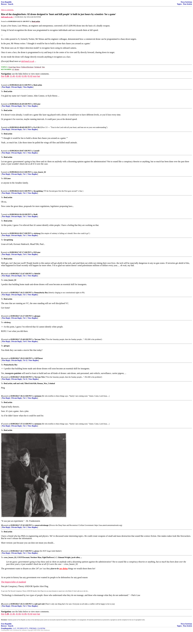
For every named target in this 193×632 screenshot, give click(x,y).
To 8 (24, 341)
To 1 (24, 106)
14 (2, 358)
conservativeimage (41, 525)
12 (2, 316)
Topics (179, 4)
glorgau (37, 316)
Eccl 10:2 (36, 127)
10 (2, 274)
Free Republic (6, 2)
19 (2, 551)
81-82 (30, 76)
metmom (37, 396)
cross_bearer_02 (39, 172)
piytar (36, 551)
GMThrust (38, 358)
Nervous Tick (39, 339)
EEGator (36, 104)
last (38, 76)
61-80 (24, 76)
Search (10, 4)
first (2, 76)
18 (2, 525)
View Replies (28, 87)
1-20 (7, 76)
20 (2, 604)
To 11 (25, 379)
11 (2, 293)
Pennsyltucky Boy (41, 293)
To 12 (25, 360)
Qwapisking (38, 191)
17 (2, 424)
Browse (4, 4)
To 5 (24, 295)
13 (2, 339)
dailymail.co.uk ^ (7, 17)
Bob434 (37, 274)
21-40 (12, 76)
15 (2, 377)
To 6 (24, 254)
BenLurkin (37, 85)
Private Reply (17, 87)
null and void (39, 604)
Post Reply (6, 87)
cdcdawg (36, 233)
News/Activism (186, 2)
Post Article (187, 4)
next (35, 76)
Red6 (35, 214)
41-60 (18, 76)
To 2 (24, 193)
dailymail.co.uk (27, 61)
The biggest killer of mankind (13, 582)
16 (2, 396)
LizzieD (36, 151)
